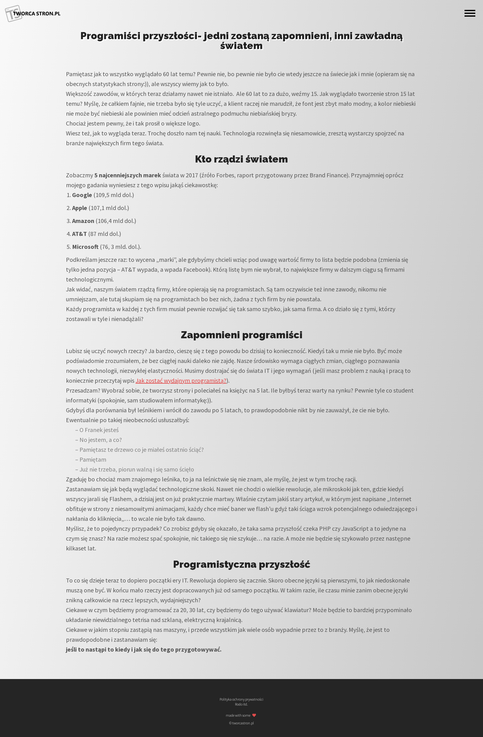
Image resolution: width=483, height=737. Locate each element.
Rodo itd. (241, 704)
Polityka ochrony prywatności (241, 699)
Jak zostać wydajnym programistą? (181, 380)
